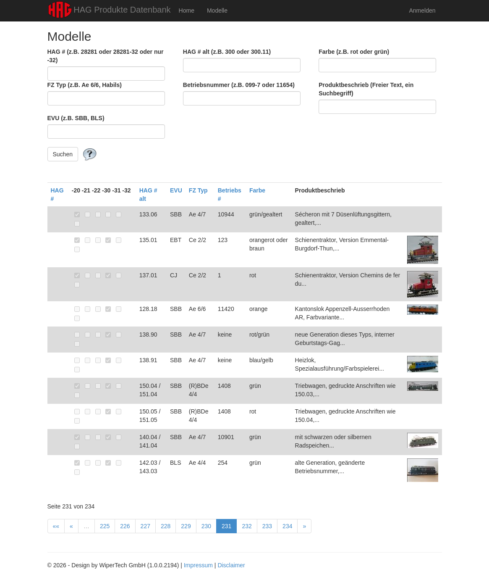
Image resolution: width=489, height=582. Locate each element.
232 (246, 526)
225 (105, 526)
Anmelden (422, 10)
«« (56, 526)
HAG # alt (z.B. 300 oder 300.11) (227, 51)
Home (186, 10)
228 (165, 526)
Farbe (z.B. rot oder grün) (354, 51)
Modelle (217, 10)
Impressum (198, 565)
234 (287, 526)
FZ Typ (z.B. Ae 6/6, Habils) (84, 85)
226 (125, 526)
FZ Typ (198, 190)
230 (206, 526)
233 (267, 526)
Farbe (257, 190)
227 (145, 526)
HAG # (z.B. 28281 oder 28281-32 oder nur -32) (105, 55)
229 (186, 526)
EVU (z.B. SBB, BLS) (76, 118)
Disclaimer (231, 565)
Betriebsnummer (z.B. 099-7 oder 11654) (239, 85)
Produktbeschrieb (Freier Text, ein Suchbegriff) (366, 89)
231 (226, 526)
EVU (176, 190)
